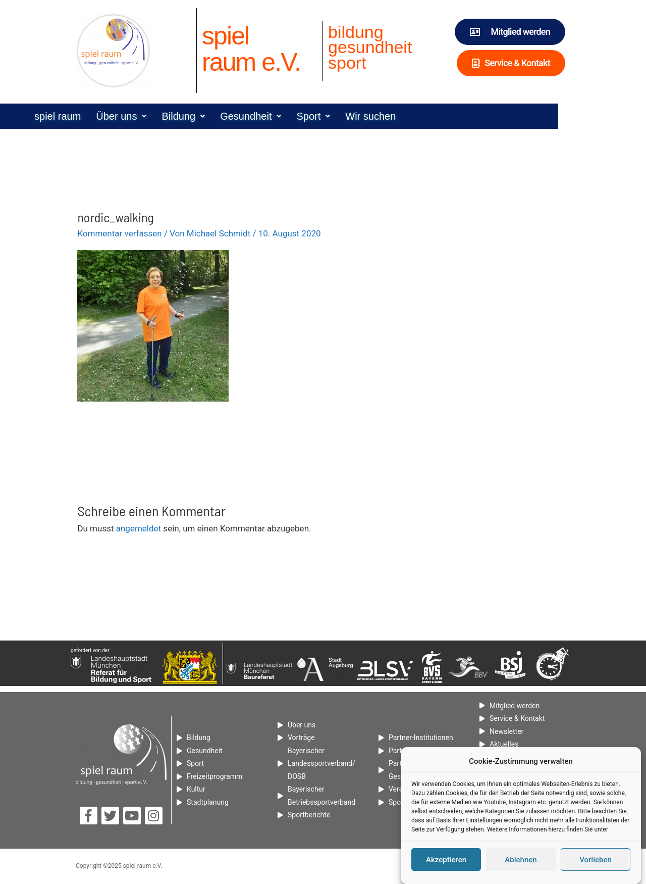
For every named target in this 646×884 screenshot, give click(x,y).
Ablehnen (520, 859)
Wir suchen (414, 116)
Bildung (227, 116)
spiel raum (101, 116)
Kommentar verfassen (119, 233)
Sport (357, 116)
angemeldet (138, 528)
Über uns (165, 116)
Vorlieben (595, 859)
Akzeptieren (446, 859)
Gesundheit (294, 116)
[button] (165, 116)
